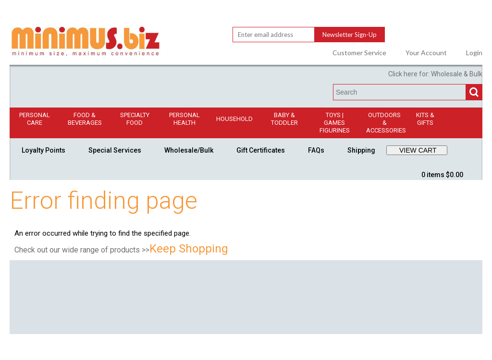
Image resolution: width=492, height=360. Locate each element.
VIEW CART (418, 150)
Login (474, 53)
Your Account (426, 53)
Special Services (114, 150)
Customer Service (359, 53)
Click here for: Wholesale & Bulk (435, 74)
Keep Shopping (188, 248)
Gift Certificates (260, 150)
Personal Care (34, 118)
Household (234, 118)
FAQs (316, 150)
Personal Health (184, 118)
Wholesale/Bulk (188, 150)
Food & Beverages (85, 118)
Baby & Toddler (284, 118)
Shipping (361, 150)
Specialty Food (134, 118)
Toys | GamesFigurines (335, 122)
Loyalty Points (43, 150)
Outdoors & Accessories (386, 122)
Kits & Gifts (425, 118)
